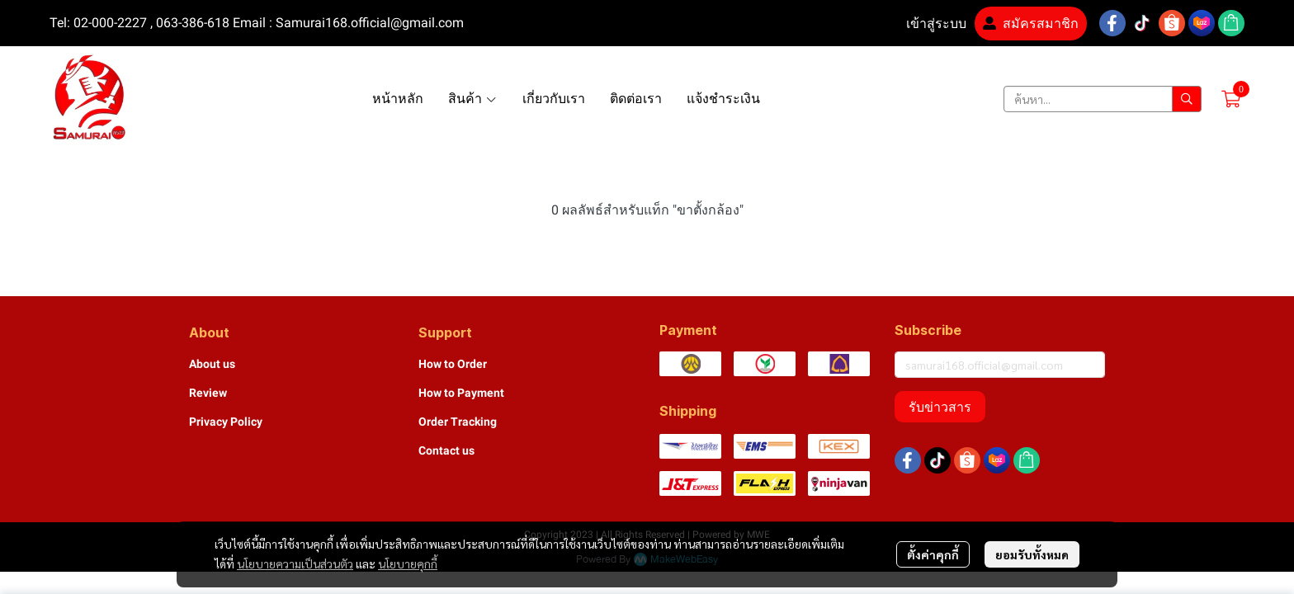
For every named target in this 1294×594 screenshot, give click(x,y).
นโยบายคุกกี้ (407, 563)
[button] (1102, 99)
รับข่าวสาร (940, 406)
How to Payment (461, 392)
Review (208, 392)
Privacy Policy (225, 421)
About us (212, 363)
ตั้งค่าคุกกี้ (933, 554)
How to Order (452, 363)
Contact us (446, 450)
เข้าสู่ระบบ (926, 23)
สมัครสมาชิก (1031, 23)
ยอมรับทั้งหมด (1032, 554)
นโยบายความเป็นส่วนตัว (295, 563)
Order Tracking (457, 421)
